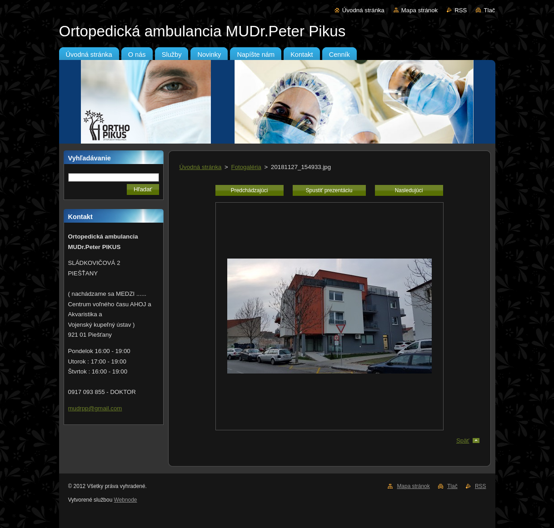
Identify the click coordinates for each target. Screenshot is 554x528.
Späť (462, 440)
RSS (460, 10)
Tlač (489, 10)
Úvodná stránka (363, 10)
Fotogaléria (246, 167)
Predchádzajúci (249, 190)
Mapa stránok (419, 10)
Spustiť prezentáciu (329, 190)
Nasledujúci (409, 190)
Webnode (125, 500)
